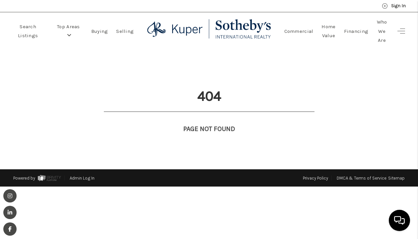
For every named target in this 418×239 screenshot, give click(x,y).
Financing (356, 31)
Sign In (394, 6)
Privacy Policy (315, 165)
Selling (125, 31)
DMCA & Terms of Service (361, 165)
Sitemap (396, 165)
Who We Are (382, 31)
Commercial (299, 31)
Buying (99, 31)
